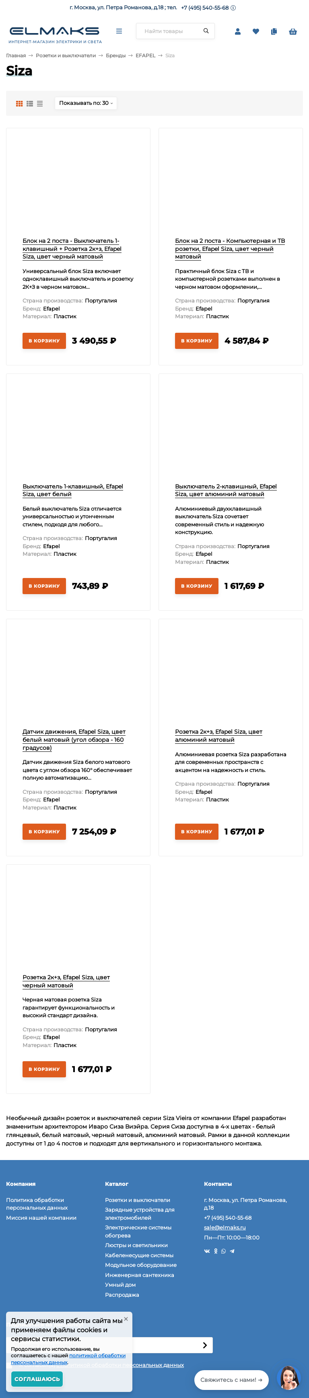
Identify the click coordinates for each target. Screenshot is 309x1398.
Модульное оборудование (141, 1265)
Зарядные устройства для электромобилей (140, 1213)
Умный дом (120, 1284)
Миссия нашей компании (41, 1217)
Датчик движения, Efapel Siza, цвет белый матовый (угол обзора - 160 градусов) (74, 739)
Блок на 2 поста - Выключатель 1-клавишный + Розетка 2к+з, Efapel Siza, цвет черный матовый (72, 248)
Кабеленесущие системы (139, 1255)
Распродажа (122, 1295)
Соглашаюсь (37, 1379)
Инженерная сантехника (139, 1275)
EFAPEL (145, 55)
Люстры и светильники (136, 1245)
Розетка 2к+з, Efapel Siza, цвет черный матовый (66, 981)
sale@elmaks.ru (225, 1227)
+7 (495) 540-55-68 (205, 7)
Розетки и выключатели (66, 55)
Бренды (116, 55)
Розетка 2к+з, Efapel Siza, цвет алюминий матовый (218, 735)
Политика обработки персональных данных (37, 1204)
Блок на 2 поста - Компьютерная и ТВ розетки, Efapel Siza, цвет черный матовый (230, 248)
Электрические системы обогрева (138, 1231)
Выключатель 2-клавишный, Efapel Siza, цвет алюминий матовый (226, 490)
